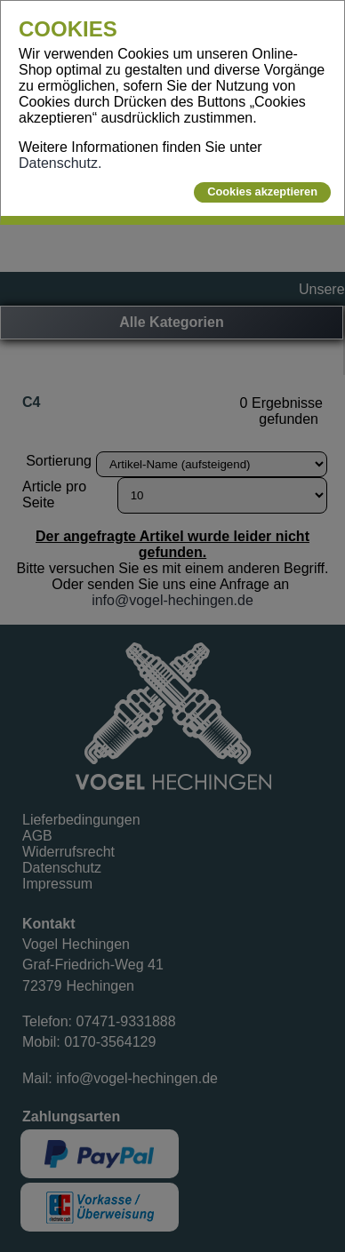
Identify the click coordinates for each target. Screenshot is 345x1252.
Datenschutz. (60, 163)
